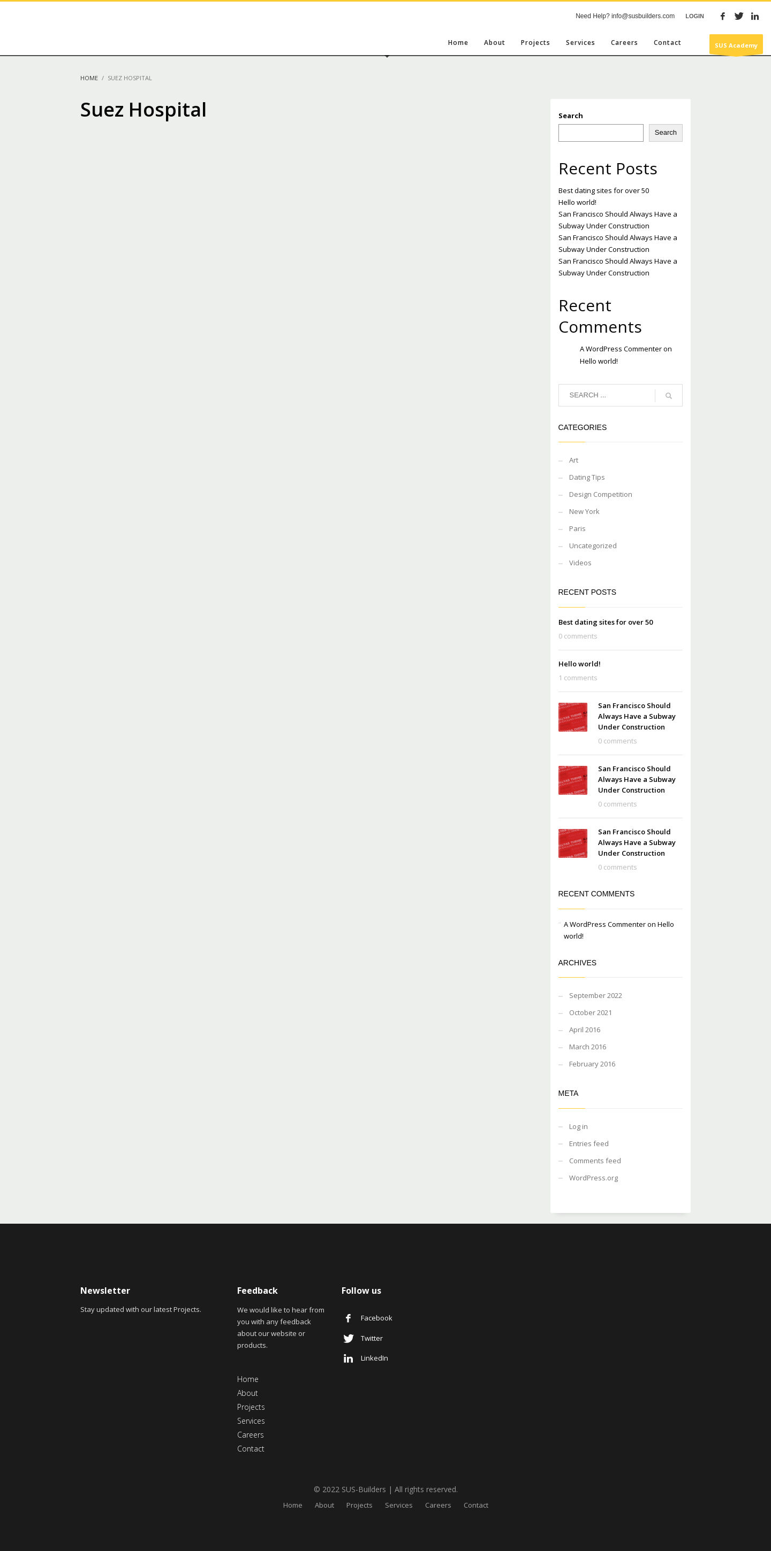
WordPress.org (593, 1178)
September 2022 (595, 995)
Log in (578, 1126)
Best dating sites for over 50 (603, 190)
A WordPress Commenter (621, 349)
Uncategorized (593, 545)
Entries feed (589, 1143)
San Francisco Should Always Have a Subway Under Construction (637, 716)
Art (573, 460)
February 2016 (592, 1064)
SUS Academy (736, 47)
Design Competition (600, 494)
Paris (577, 528)
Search (570, 115)
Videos (580, 562)
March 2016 (587, 1046)
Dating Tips (587, 477)
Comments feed (595, 1160)
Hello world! (577, 202)
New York (584, 511)
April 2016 (584, 1029)
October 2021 (590, 1012)
